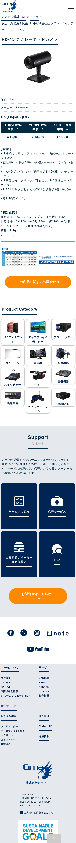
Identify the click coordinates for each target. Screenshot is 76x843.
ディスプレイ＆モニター (38, 336)
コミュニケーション (38, 404)
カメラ (34, 16)
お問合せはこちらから (38, 567)
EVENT (43, 653)
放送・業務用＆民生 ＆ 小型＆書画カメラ (29, 22)
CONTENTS (45, 662)
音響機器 (63, 377)
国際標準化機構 (9, 662)
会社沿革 (6, 657)
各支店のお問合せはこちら (36, 783)
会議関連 (63, 399)
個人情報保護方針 (38, 825)
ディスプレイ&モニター (14, 701)
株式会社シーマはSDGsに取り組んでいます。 (38, 804)
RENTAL (44, 657)
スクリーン (12, 359)
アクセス (6, 653)
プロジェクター (63, 334)
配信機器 (63, 359)
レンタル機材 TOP (13, 16)
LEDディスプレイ (13, 334)
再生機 (38, 359)
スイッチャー (12, 380)
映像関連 (12, 398)
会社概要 (6, 648)
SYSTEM (44, 648)
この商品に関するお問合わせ (38, 279)
